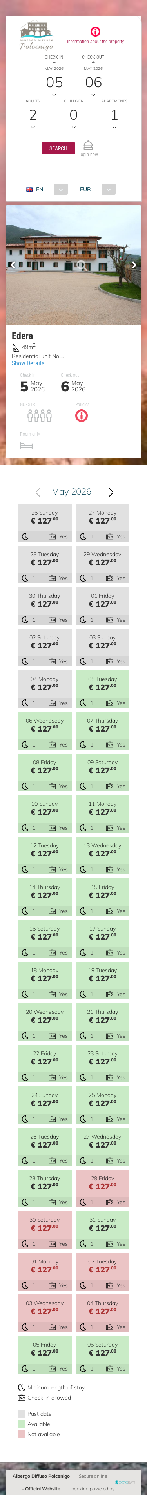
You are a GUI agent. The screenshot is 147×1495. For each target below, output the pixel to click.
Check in (54, 57)
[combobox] (50, 189)
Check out (93, 57)
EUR (85, 189)
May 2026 (72, 491)
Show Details (28, 363)
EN (39, 189)
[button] (58, 148)
